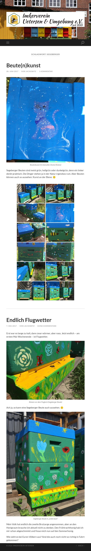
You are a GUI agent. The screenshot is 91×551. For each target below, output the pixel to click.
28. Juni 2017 (12, 71)
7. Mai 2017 (11, 326)
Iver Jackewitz (28, 71)
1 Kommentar (46, 71)
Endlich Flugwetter (28, 320)
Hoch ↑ (81, 546)
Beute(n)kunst (23, 65)
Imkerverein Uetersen (23, 546)
